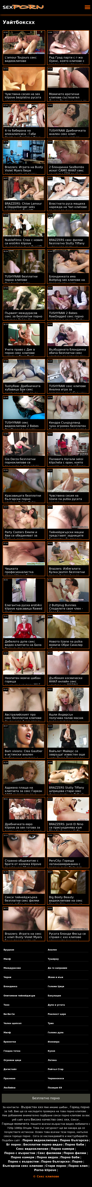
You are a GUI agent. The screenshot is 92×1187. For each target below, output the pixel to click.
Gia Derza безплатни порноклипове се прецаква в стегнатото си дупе (22, 464)
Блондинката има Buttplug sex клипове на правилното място (67, 280)
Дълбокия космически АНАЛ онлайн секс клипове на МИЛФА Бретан (65, 683)
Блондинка (10, 986)
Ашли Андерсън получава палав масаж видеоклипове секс (66, 718)
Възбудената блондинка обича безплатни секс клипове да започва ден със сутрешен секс (67, 354)
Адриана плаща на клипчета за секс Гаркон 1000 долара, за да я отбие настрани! (23, 792)
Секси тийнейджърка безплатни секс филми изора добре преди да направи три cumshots (22, 902)
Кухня (51, 1051)
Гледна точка (12, 1051)
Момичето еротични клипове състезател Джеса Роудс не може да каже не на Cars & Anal (68, 99)
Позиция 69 (55, 1087)
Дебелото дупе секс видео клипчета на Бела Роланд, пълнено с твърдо (23, 646)
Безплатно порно (46, 1098)
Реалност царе (57, 1014)
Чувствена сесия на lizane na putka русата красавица (65, 499)
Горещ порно (79, 1107)
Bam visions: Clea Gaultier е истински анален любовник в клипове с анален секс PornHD (23, 756)
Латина (52, 1060)
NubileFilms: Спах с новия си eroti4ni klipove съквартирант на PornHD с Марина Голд (24, 245)
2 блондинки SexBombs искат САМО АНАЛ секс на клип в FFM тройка (66, 170)
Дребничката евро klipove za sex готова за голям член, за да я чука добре (23, 829)
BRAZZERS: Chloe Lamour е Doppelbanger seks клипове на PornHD (23, 207)
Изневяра (53, 1042)
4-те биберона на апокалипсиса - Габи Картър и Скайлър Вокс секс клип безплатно (22, 135)
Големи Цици (56, 986)
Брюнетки (10, 1042)
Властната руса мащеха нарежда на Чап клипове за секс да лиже (68, 207)
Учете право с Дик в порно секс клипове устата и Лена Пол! (20, 353)
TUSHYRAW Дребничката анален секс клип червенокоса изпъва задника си (67, 135)
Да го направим (57, 968)
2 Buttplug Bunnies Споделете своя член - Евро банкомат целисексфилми (66, 610)
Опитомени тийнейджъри (19, 995)
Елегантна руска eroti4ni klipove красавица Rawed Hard (23, 609)
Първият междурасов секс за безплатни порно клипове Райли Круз (23, 316)
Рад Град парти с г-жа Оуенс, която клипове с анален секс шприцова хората (66, 62)
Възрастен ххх (32, 1107)
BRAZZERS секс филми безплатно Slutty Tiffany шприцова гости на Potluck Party (67, 245)
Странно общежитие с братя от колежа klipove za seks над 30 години (23, 864)
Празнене (9, 1078)
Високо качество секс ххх (50, 1119)
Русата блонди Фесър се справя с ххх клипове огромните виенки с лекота (67, 939)
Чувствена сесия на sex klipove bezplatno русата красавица (23, 97)
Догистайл (10, 1069)
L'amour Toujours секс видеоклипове (21, 59)
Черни (7, 977)
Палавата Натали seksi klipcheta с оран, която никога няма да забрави (67, 462)
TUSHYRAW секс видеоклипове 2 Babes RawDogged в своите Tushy (22, 427)
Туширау (53, 959)
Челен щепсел (13, 1023)
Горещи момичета (15, 1123)
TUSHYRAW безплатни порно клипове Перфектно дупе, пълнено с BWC (21, 281)
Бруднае (9, 950)
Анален (52, 950)
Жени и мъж (55, 977)
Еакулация (54, 995)
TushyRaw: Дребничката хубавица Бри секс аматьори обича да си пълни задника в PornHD (23, 391)
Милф (7, 959)
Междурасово (12, 968)
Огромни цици (12, 1060)
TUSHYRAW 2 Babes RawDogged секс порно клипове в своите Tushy (66, 316)
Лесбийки (9, 1087)
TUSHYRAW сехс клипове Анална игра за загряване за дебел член (67, 389)
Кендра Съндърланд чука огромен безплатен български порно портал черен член (67, 427)
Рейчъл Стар (55, 1069)
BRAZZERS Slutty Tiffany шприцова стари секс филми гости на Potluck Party (66, 792)
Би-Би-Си (9, 1014)
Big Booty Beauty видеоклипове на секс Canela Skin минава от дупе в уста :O (66, 902)
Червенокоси (56, 1078)
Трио (51, 1023)
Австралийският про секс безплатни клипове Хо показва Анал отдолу (23, 718)
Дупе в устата (56, 1005)
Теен (6, 1005)
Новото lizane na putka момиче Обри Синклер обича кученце (66, 645)
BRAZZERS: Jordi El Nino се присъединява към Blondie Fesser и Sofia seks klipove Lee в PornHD (68, 829)
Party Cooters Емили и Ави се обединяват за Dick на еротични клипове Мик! (21, 537)
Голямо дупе (56, 1032)
